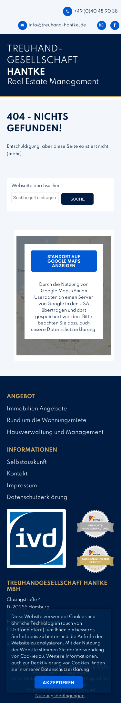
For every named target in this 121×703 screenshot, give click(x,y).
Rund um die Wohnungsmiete (46, 420)
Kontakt (17, 474)
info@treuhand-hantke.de (52, 25)
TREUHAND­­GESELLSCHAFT (42, 60)
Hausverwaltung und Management (55, 432)
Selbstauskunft (27, 462)
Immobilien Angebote (37, 409)
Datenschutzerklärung (37, 497)
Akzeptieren (59, 683)
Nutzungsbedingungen (60, 696)
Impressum (22, 486)
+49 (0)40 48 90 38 (90, 11)
